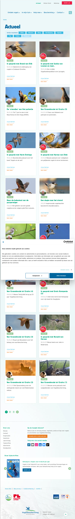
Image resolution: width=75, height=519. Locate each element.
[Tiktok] (47, 444)
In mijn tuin (26, 12)
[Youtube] (32, 444)
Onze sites (8, 488)
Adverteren (6, 445)
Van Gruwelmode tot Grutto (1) (54, 382)
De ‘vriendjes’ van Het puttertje (20, 109)
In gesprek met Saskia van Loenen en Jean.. (52, 65)
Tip (10, 36)
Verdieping (49, 33)
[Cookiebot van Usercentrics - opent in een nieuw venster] (65, 242)
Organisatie (6, 436)
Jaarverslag (6, 440)
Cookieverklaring (28, 488)
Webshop (56, 3)
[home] (11, 6)
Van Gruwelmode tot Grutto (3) (20, 337)
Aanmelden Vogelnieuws (37, 436)
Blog (39, 33)
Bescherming (49, 12)
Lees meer (10, 79)
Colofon (38, 488)
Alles (22, 33)
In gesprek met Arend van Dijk (19, 64)
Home (5, 19)
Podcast (26, 36)
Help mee (37, 12)
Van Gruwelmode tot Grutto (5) (54, 109)
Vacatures (6, 438)
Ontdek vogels (13, 12)
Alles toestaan (61, 275)
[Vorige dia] (5, 474)
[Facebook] (28, 444)
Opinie (59, 33)
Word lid (27, 470)
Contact (60, 12)
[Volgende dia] (70, 474)
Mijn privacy (17, 488)
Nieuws (30, 33)
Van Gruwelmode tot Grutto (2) (20, 382)
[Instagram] (36, 444)
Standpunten (7, 448)
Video (17, 36)
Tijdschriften (7, 443)
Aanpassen (37, 275)
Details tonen (65, 270)
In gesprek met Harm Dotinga (19, 155)
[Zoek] (70, 12)
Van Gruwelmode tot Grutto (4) (20, 291)
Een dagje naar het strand (52, 200)
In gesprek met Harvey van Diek (54, 155)
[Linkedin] (40, 444)
